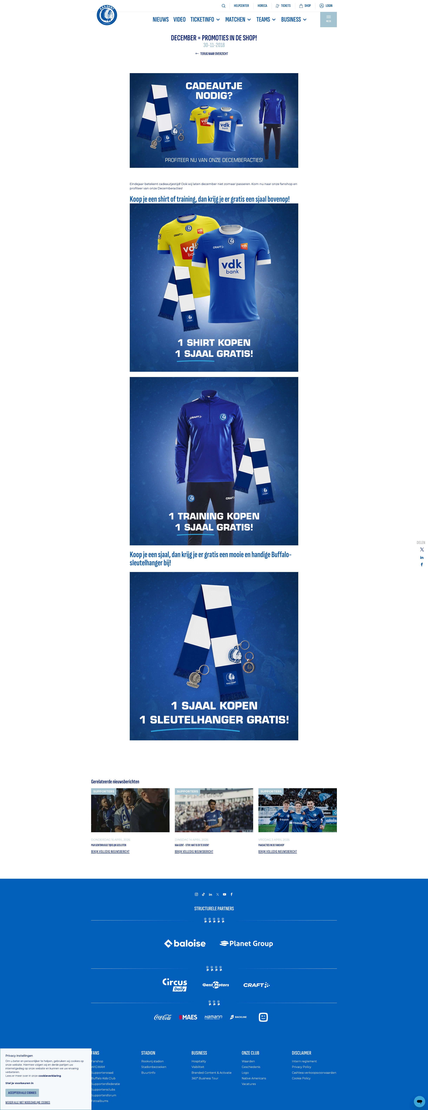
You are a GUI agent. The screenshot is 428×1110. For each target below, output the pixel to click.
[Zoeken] (223, 6)
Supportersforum (104, 1100)
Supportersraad (103, 1078)
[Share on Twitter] (421, 549)
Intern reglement (305, 1066)
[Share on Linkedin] (421, 557)
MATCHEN (238, 19)
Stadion (151, 1057)
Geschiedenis (252, 1072)
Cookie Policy (302, 1087)
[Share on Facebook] (421, 564)
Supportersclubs (104, 1095)
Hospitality (200, 1066)
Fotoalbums (100, 1106)
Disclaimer (306, 1057)
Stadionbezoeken (155, 1072)
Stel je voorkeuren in (25, 1077)
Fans (97, 1057)
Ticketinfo (205, 19)
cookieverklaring (55, 1069)
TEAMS (266, 19)
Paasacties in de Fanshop (279, 846)
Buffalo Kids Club (104, 1083)
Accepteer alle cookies (28, 1086)
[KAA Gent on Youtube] (224, 896)
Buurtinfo (148, 1078)
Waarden (249, 1066)
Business (294, 19)
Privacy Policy (303, 1072)
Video (179, 19)
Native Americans (256, 1083)
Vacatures (250, 1089)
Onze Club (255, 1057)
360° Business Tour (207, 1083)
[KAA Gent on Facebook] (231, 896)
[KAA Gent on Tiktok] (203, 896)
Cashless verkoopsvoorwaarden (309, 1080)
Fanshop (98, 1066)
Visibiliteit (199, 1072)
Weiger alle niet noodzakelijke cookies (35, 1097)
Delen (421, 543)
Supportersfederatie (107, 1089)
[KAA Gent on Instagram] (196, 896)
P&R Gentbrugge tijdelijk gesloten (119, 846)
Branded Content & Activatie (214, 1078)
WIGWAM (99, 1072)
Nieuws (161, 19)
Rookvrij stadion (154, 1066)
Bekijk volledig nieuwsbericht (112, 853)
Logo (245, 1078)
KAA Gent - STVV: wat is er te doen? (203, 846)
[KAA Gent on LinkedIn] (210, 896)
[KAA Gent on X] (217, 897)
